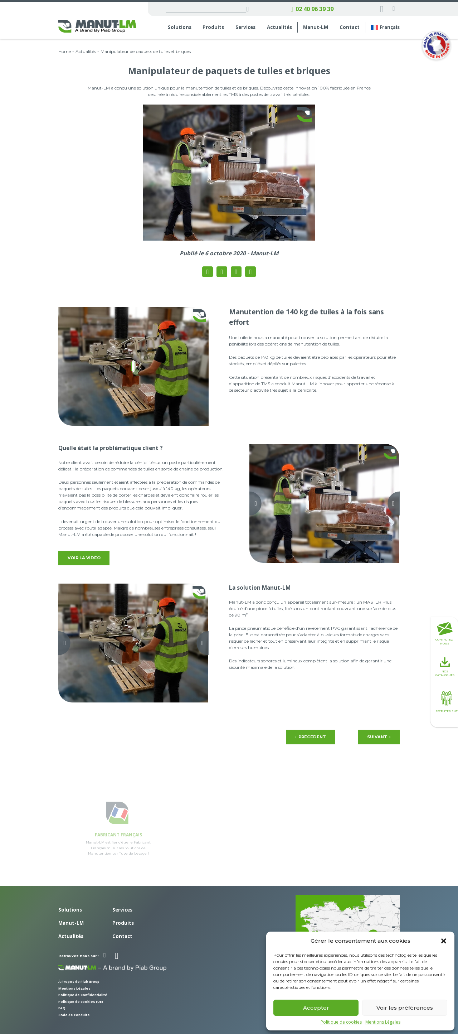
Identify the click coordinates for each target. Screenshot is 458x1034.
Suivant (378, 736)
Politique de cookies (341, 1022)
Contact (350, 27)
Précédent (310, 736)
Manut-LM (315, 27)
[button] (443, 940)
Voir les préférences (404, 1007)
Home (64, 51)
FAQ (61, 1008)
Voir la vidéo (84, 557)
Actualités (279, 27)
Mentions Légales (382, 1022)
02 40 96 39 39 (312, 9)
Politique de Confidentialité (82, 994)
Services (245, 27)
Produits (213, 27)
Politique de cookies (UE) (80, 1001)
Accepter (316, 1007)
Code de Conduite (74, 1015)
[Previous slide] (250, 504)
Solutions (179, 27)
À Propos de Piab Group (78, 981)
